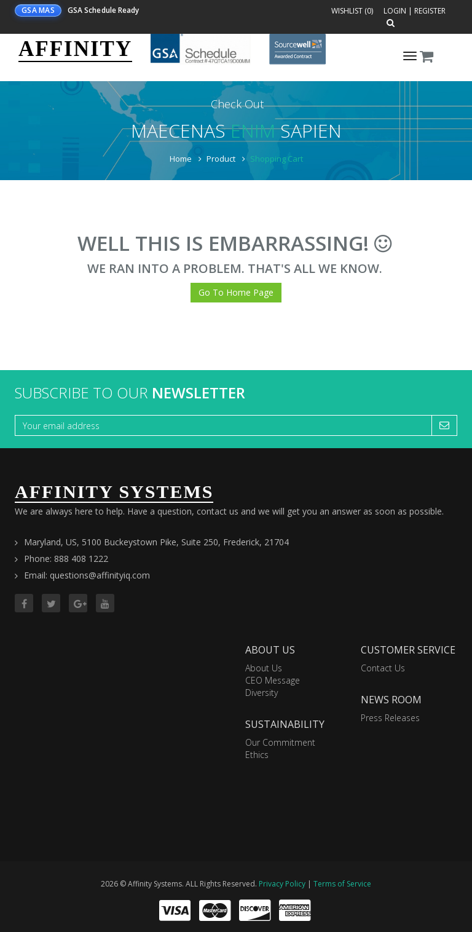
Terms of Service (342, 884)
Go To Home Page (236, 292)
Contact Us (383, 668)
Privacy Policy (282, 884)
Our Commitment (280, 742)
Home (181, 158)
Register (430, 11)
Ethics (257, 754)
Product (220, 158)
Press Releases (390, 718)
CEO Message (272, 680)
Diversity (261, 692)
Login (395, 11)
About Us (263, 668)
